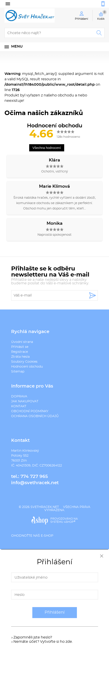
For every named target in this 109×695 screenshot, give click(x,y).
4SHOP (69, 522)
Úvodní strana (22, 342)
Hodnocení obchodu (27, 366)
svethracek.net (45, 507)
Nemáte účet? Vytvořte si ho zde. (43, 641)
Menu (17, 46)
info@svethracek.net (35, 483)
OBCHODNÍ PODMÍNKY (29, 411)
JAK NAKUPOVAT (24, 401)
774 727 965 (34, 476)
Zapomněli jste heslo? (32, 637)
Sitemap (17, 371)
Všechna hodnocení (47, 148)
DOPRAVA (19, 396)
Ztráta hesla (20, 356)
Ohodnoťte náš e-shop (32, 535)
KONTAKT (18, 406)
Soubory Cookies (24, 361)
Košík (102, 15)
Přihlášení (55, 612)
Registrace (19, 351)
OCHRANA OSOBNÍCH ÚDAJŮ (35, 416)
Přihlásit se (19, 347)
